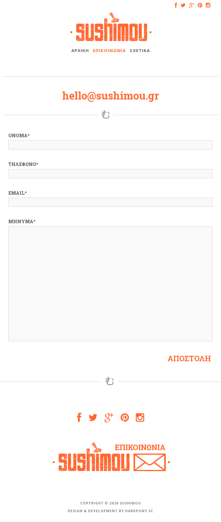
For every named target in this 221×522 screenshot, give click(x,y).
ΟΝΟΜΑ (19, 135)
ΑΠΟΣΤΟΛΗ (189, 358)
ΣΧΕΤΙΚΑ (140, 50)
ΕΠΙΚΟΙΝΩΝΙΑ (109, 50)
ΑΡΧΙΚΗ (80, 50)
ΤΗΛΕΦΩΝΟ (23, 164)
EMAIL (17, 193)
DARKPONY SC (139, 510)
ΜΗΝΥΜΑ (21, 221)
